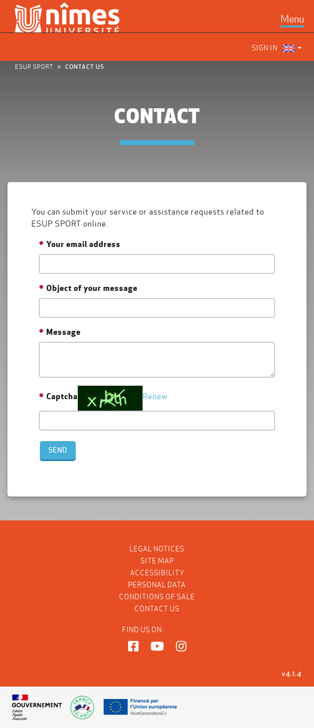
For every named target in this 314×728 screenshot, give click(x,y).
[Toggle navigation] (292, 19)
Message (63, 331)
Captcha (62, 396)
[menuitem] (292, 48)
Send (57, 450)
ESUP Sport (34, 66)
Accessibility (157, 572)
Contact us (157, 608)
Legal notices (157, 548)
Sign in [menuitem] (265, 47)
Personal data (157, 584)
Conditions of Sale (157, 596)
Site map (157, 560)
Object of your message (92, 287)
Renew (155, 396)
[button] (133, 646)
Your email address (83, 244)
